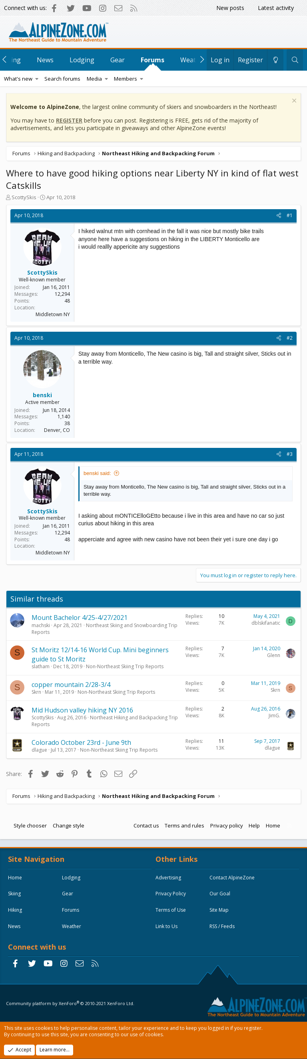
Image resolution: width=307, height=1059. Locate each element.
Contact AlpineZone (232, 877)
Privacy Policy (170, 893)
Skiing (14, 893)
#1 (290, 215)
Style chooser (30, 825)
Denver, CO (57, 430)
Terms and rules (184, 825)
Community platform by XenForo (70, 1003)
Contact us (146, 825)
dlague (39, 749)
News (45, 59)
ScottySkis (24, 197)
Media (94, 78)
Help (254, 825)
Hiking (15, 910)
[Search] (295, 60)
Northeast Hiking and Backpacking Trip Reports (105, 721)
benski (42, 395)
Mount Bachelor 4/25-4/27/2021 (80, 617)
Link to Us (166, 926)
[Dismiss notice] (293, 101)
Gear (117, 59)
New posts (230, 8)
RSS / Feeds (222, 926)
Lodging (82, 59)
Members (125, 78)
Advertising (168, 877)
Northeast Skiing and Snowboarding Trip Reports (104, 628)
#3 (290, 454)
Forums (152, 59)
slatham (41, 666)
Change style (68, 825)
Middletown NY (53, 314)
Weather (71, 926)
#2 (290, 338)
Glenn (273, 655)
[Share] (279, 215)
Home (273, 825)
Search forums (62, 78)
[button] (37, 79)
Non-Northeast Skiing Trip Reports (124, 666)
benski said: (97, 473)
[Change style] (275, 60)
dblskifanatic (265, 623)
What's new (18, 78)
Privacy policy (226, 825)
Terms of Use (170, 910)
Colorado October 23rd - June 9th (81, 742)
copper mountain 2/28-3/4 (71, 684)
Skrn (36, 692)
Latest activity (276, 8)
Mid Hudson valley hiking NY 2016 (82, 710)
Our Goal (219, 893)
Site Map (219, 910)
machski (41, 625)
